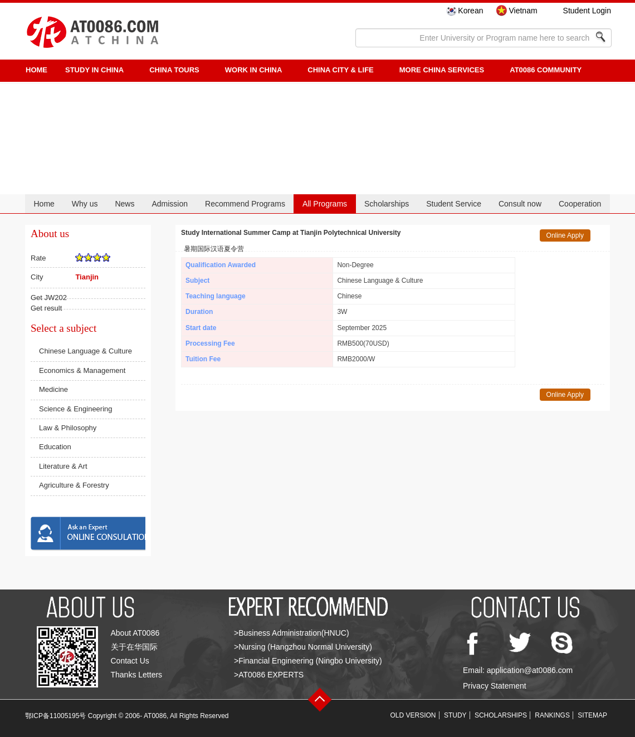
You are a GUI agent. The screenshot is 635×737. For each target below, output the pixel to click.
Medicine (53, 389)
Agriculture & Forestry (74, 485)
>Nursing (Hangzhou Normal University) (303, 646)
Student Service (453, 203)
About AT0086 (135, 632)
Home (43, 203)
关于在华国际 (134, 646)
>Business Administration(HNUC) (291, 632)
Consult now (520, 203)
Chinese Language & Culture (85, 351)
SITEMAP (592, 715)
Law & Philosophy (67, 428)
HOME (36, 70)
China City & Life (340, 70)
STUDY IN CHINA (94, 70)
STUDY (455, 715)
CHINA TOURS (174, 70)
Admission (170, 203)
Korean (470, 10)
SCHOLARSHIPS (501, 715)
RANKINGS (552, 715)
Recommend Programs (245, 203)
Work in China (253, 70)
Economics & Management (82, 370)
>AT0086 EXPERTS (269, 674)
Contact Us (130, 660)
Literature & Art (63, 466)
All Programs (324, 203)
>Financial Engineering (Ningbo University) (308, 660)
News (124, 203)
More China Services (441, 70)
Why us (85, 203)
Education (55, 447)
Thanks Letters (137, 674)
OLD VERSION (413, 715)
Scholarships (386, 203)
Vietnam (523, 10)
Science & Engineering (76, 409)
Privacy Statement (494, 685)
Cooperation (580, 203)
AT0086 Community (546, 70)
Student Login (587, 10)
